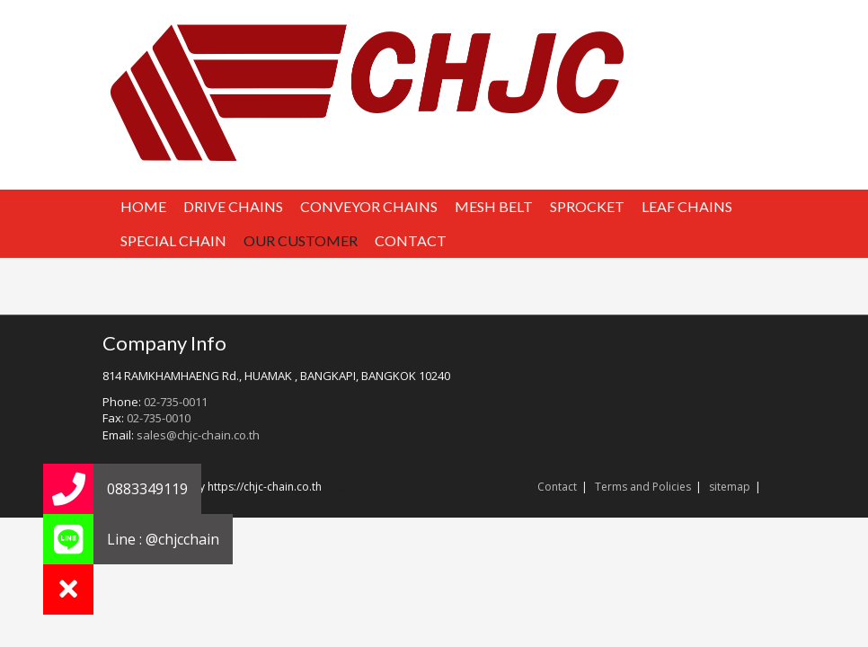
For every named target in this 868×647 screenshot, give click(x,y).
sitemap (729, 486)
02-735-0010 (158, 418)
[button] (68, 589)
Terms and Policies (643, 486)
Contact (557, 486)
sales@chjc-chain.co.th (198, 435)
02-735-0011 (176, 402)
